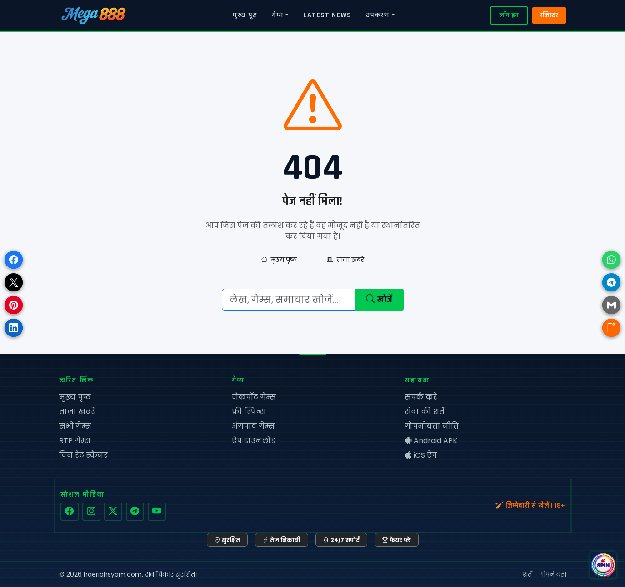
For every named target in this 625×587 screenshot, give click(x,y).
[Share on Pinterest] (14, 305)
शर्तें (527, 574)
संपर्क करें (421, 397)
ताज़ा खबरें (345, 259)
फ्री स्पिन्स (249, 411)
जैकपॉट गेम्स (254, 397)
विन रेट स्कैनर (83, 455)
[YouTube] (157, 512)
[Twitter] (113, 512)
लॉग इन (509, 15)
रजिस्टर (549, 15)
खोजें (379, 300)
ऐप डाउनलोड (253, 440)
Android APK (431, 440)
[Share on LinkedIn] (14, 328)
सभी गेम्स (75, 426)
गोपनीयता (552, 574)
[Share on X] (14, 282)
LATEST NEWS (327, 15)
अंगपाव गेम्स (253, 426)
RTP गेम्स (74, 440)
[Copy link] (611, 328)
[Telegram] (135, 512)
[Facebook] (69, 512)
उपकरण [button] (378, 15)
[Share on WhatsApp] (611, 260)
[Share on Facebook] (14, 260)
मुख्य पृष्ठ (245, 15)
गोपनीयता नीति (432, 426)
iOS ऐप (421, 455)
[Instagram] (91, 512)
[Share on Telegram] (611, 282)
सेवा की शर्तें (425, 411)
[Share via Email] (611, 305)
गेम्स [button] (277, 15)
